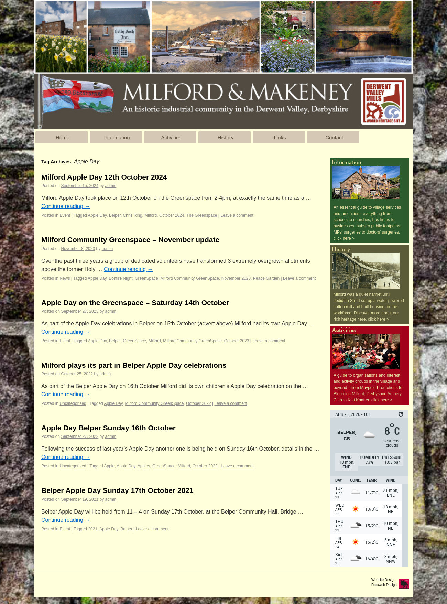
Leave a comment (236, 215)
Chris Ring (132, 215)
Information (117, 137)
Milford (150, 215)
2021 (92, 529)
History (226, 137)
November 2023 (236, 278)
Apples (144, 466)
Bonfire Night (120, 278)
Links (280, 137)
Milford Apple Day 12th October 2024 (104, 177)
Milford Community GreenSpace (189, 278)
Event (64, 215)
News (64, 278)
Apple (109, 466)
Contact (334, 137)
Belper (115, 215)
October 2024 (171, 215)
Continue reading (65, 206)
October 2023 (236, 340)
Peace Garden (266, 278)
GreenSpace (146, 278)
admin (111, 185)
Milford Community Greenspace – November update (130, 240)
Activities (171, 137)
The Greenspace (201, 215)
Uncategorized (72, 403)
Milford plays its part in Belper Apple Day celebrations (133, 365)
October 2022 (198, 403)
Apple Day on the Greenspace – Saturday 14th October (135, 302)
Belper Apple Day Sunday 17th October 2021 (117, 490)
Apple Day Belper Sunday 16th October (108, 428)
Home (62, 137)
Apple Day (97, 215)
